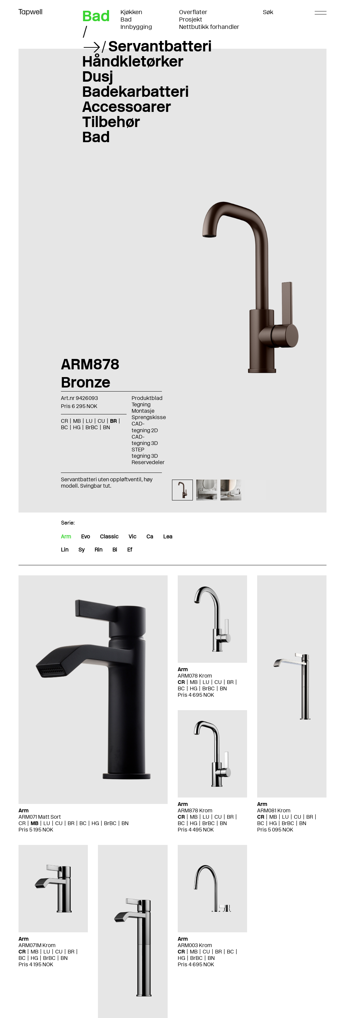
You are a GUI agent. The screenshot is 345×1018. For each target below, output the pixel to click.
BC (64, 427)
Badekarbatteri (135, 91)
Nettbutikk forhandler (209, 27)
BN (106, 427)
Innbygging (136, 27)
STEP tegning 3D (145, 452)
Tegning (141, 404)
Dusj (97, 76)
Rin (98, 549)
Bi (114, 549)
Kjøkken (131, 12)
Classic (109, 536)
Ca (149, 536)
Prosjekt (190, 19)
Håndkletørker (132, 61)
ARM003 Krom (195, 945)
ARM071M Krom (37, 945)
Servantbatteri (160, 46)
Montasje (143, 411)
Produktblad (147, 398)
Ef (129, 549)
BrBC (91, 427)
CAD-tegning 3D (145, 440)
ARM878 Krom (195, 810)
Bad (126, 19)
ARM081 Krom (273, 810)
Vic (132, 536)
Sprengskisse (149, 417)
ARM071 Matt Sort (40, 817)
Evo (85, 536)
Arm (66, 536)
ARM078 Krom (195, 676)
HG (76, 427)
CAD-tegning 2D (145, 426)
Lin (64, 549)
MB (77, 421)
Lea (167, 536)
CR (64, 421)
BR (113, 421)
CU (101, 421)
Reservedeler (148, 462)
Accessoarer (126, 106)
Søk (268, 12)
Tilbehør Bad (111, 129)
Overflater (193, 12)
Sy (81, 549)
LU (89, 421)
